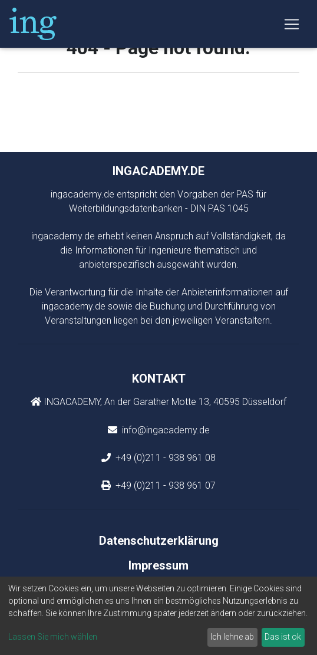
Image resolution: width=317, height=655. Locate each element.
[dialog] (158, 616)
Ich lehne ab (232, 636)
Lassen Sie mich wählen (52, 636)
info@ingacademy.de (165, 430)
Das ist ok (283, 636)
